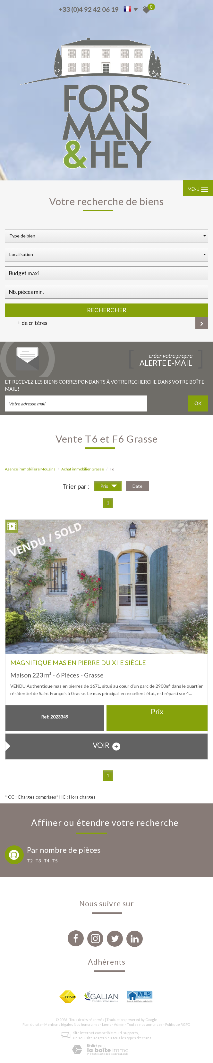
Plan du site (32, 1024)
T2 (30, 860)
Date (137, 486)
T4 (46, 860)
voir (106, 745)
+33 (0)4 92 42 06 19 (88, 9)
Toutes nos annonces (145, 1024)
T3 (38, 860)
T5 (55, 860)
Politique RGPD (177, 1024)
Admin (119, 1024)
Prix (108, 486)
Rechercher (106, 309)
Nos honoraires (86, 1024)
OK (198, 403)
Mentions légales (58, 1024)
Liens (106, 1024)
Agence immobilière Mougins (30, 469)
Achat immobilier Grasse (82, 469)
